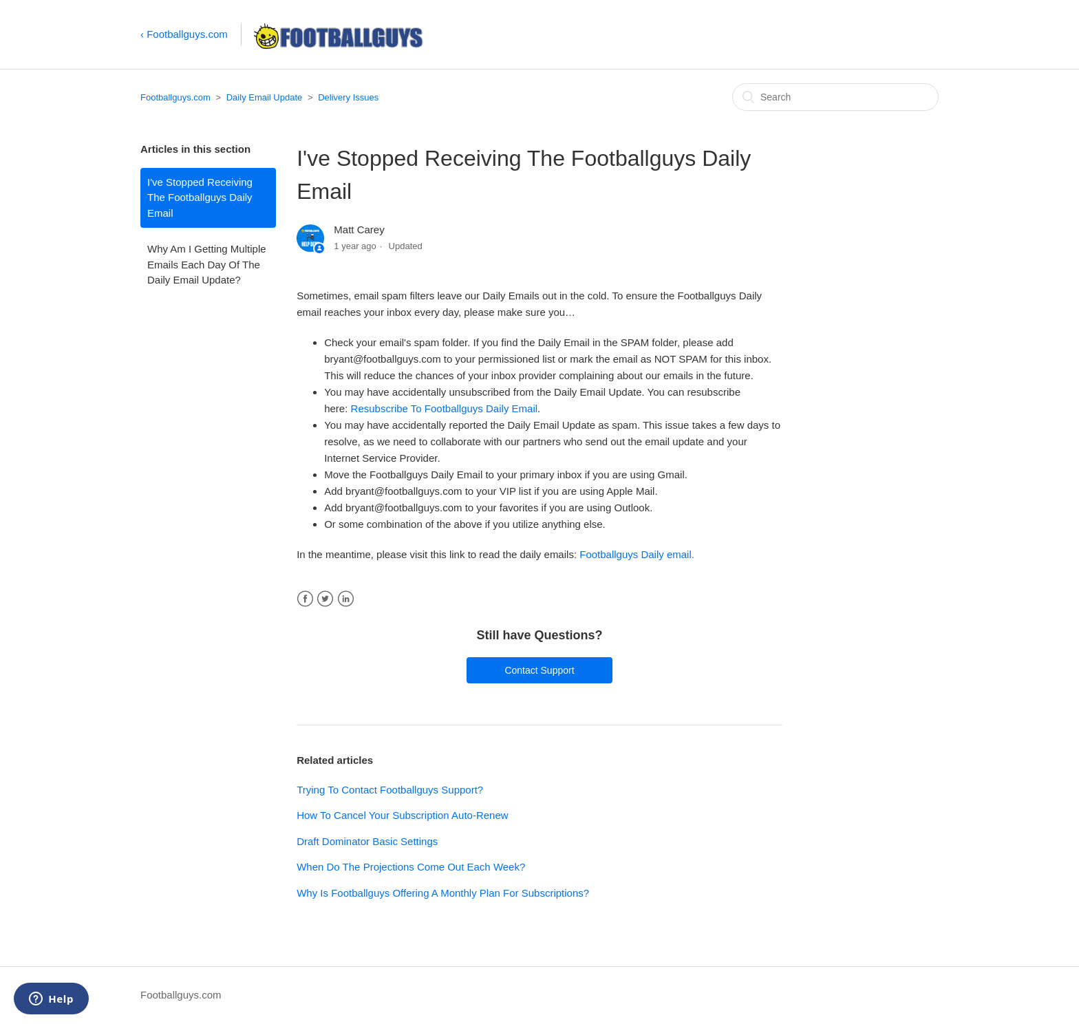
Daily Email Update (264, 97)
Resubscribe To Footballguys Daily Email (444, 408)
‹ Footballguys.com (184, 34)
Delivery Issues (348, 97)
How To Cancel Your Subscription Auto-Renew (402, 815)
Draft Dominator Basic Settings (367, 841)
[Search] (835, 97)
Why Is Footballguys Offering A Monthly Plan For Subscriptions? (443, 893)
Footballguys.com (175, 97)
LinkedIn (345, 599)
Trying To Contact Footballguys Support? (390, 790)
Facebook (305, 599)
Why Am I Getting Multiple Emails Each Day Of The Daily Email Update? (206, 264)
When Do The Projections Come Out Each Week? (411, 867)
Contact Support (539, 670)
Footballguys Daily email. (636, 554)
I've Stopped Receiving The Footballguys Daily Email (200, 197)
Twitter (325, 599)
